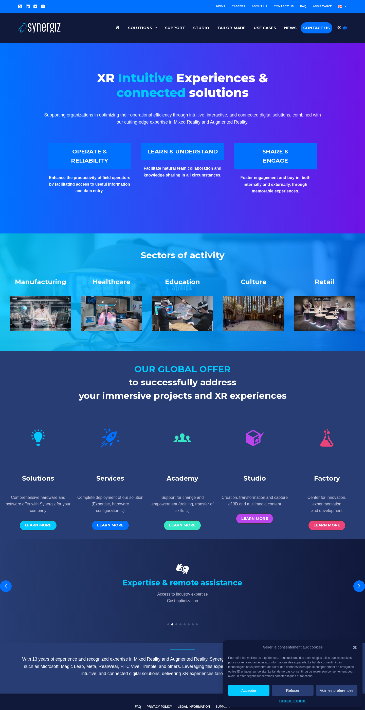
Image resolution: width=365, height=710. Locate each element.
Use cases (265, 27)
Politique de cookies (292, 701)
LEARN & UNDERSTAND (182, 158)
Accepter (248, 690)
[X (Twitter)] (20, 6)
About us (259, 6)
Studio (201, 27)
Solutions (143, 28)
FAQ (303, 6)
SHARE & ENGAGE (275, 158)
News (220, 6)
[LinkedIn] (28, 6)
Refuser (293, 690)
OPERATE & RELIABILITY (89, 158)
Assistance (322, 6)
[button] (354, 647)
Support (175, 27)
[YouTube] (35, 6)
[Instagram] (43, 6)
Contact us (284, 6)
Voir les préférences (337, 690)
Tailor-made (231, 27)
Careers (238, 6)
